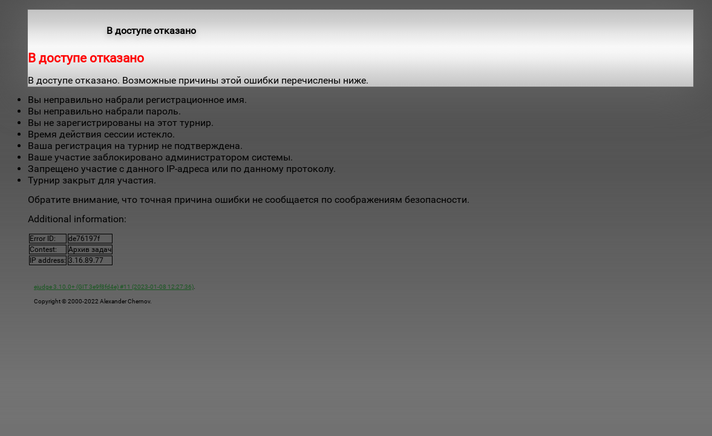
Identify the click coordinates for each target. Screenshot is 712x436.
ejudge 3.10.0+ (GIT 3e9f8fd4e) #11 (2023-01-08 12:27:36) (114, 286)
